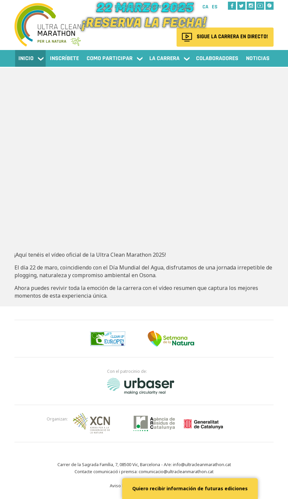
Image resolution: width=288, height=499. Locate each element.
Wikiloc (270, 6)
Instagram (251, 6)
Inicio (26, 58)
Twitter (241, 6)
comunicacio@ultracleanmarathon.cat (176, 471)
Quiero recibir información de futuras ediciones (190, 488)
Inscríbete (64, 58)
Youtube (260, 6)
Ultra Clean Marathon (48, 21)
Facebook (232, 6)
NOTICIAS (258, 58)
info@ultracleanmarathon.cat (202, 464)
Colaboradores (217, 58)
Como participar (110, 58)
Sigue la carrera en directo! (231, 37)
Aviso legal (121, 486)
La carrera (164, 58)
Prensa (181, 7)
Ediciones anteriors (139, 7)
